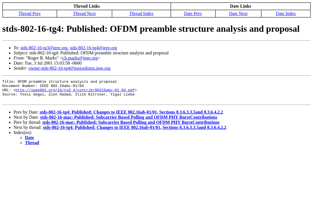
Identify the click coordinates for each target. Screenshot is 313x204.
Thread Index (141, 13)
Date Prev (193, 13)
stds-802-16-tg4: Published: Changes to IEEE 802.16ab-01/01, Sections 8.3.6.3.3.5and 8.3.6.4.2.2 (131, 116)
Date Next (238, 13)
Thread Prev (30, 13)
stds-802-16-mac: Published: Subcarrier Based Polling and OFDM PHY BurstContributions (128, 121)
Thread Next (84, 13)
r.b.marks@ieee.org (80, 58)
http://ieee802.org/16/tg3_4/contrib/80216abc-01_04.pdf (75, 92)
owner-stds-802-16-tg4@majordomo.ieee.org (70, 68)
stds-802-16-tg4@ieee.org (93, 47)
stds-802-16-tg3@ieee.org (44, 47)
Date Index (286, 13)
